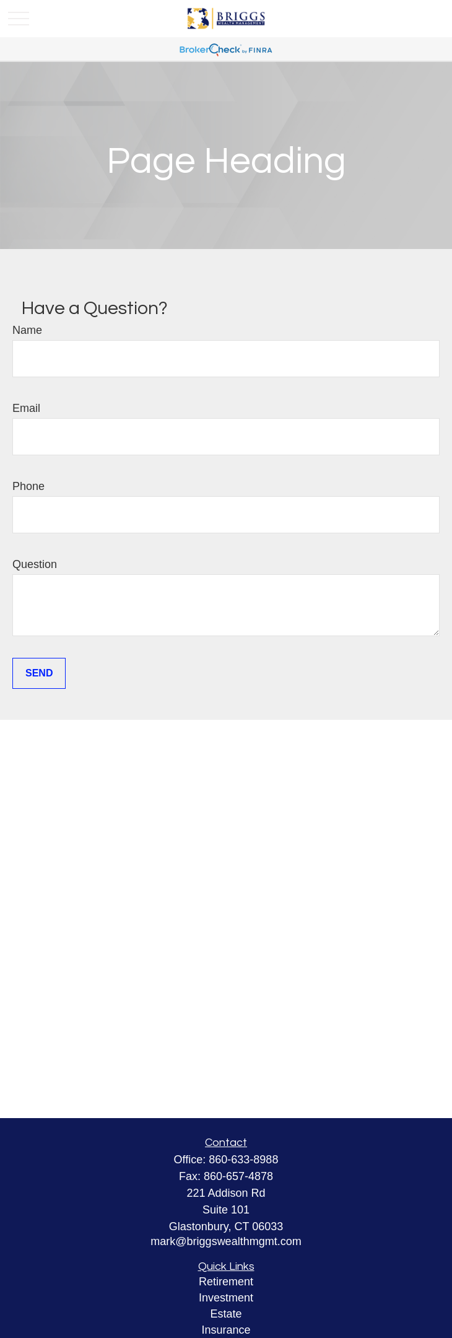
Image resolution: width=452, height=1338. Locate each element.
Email (26, 408)
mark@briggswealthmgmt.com (225, 1241)
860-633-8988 (243, 1159)
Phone (28, 486)
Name (27, 330)
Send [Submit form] (39, 673)
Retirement (226, 1281)
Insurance (225, 1330)
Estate (225, 1314)
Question (34, 564)
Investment (226, 1298)
